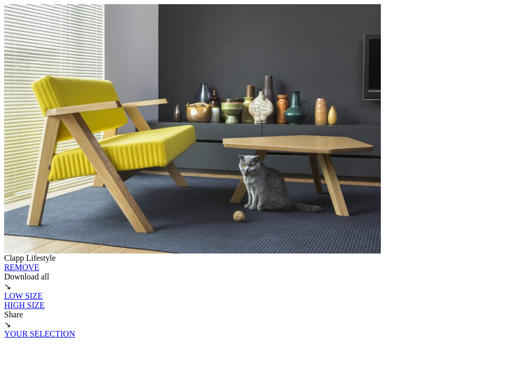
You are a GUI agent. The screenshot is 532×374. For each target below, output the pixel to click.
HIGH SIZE (24, 305)
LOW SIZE (23, 295)
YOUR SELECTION (39, 333)
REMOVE (21, 267)
